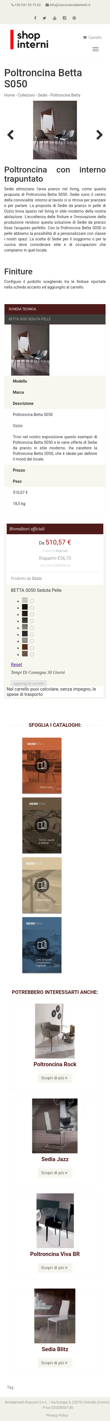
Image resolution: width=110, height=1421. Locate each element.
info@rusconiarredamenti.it (68, 5)
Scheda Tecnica (22, 309)
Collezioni (26, 95)
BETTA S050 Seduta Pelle (30, 319)
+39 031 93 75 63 (26, 5)
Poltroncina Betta (65, 95)
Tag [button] (10, 1387)
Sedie (42, 95)
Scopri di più (54, 1077)
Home (9, 95)
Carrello (92, 37)
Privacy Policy (57, 1415)
